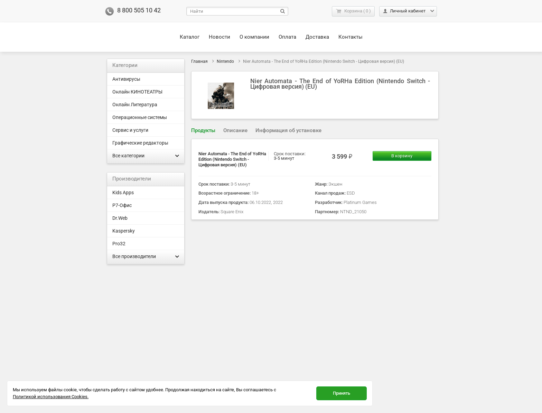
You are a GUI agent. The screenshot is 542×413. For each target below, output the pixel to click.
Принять (341, 393)
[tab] (203, 131)
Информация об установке (288, 130)
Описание (235, 130)
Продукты (203, 130)
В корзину (401, 155)
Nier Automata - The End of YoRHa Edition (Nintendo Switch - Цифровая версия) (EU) (232, 159)
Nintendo (225, 61)
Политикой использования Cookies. (50, 396)
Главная (199, 61)
